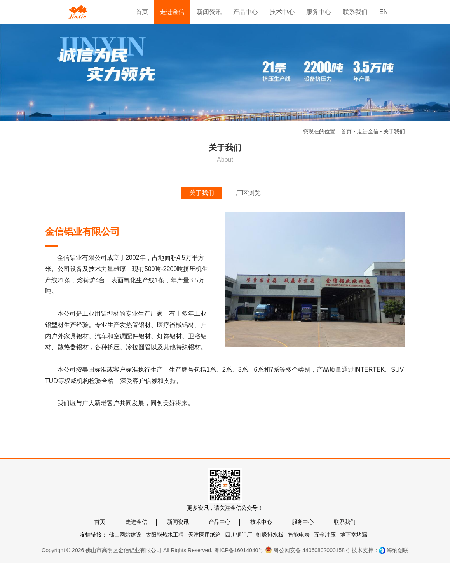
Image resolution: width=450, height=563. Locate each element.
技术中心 (261, 522)
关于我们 (201, 192)
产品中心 (219, 522)
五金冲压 (325, 535)
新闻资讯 (178, 522)
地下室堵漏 (353, 535)
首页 (346, 131)
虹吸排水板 (270, 535)
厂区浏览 (248, 192)
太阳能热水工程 (165, 535)
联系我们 (345, 522)
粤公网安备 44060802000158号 (307, 549)
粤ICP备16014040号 (239, 550)
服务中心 (303, 522)
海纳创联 (397, 550)
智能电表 (299, 535)
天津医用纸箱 (204, 535)
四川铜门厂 (238, 535)
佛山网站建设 (125, 535)
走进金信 (367, 131)
